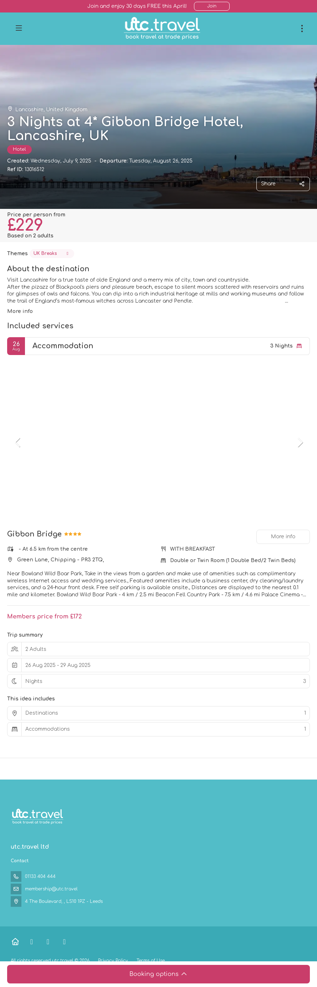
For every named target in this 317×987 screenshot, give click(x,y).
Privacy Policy (113, 960)
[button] (18, 442)
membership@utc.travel (51, 888)
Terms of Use (150, 960)
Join (211, 6)
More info (20, 311)
